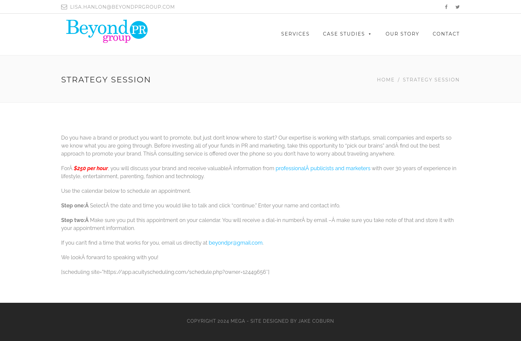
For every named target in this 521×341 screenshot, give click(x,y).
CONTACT (446, 34)
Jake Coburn (316, 321)
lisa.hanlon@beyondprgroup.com (122, 7)
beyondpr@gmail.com (235, 243)
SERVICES (295, 34)
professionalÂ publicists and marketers (322, 168)
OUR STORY (403, 34)
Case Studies (347, 34)
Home (386, 80)
